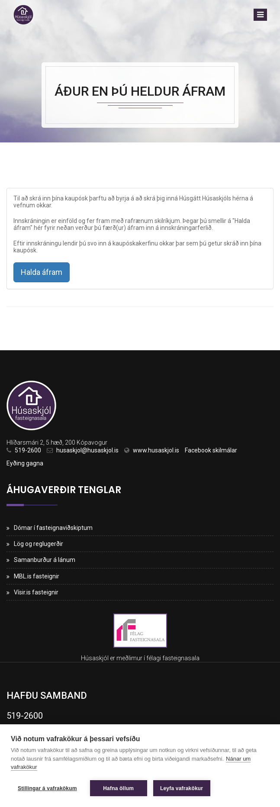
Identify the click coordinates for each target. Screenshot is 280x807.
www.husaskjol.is (156, 450)
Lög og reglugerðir (38, 543)
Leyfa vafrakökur (181, 788)
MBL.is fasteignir (36, 576)
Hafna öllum (118, 788)
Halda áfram (41, 272)
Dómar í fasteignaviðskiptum (53, 527)
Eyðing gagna (24, 463)
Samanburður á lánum (44, 559)
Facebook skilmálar (211, 450)
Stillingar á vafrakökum (47, 788)
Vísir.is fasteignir (36, 592)
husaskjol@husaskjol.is (87, 450)
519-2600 (28, 450)
